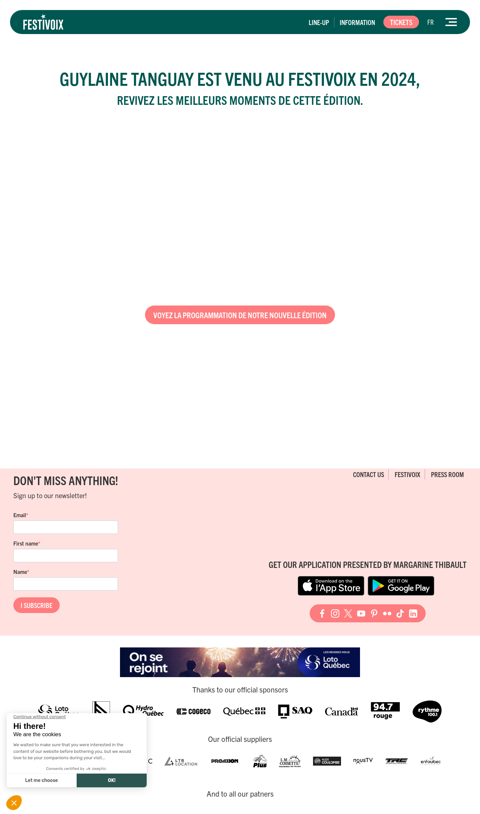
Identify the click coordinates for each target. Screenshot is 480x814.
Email (19, 515)
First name (25, 543)
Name (20, 571)
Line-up (319, 22)
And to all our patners (240, 793)
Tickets (401, 21)
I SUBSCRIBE (36, 605)
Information (357, 22)
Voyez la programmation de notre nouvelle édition (240, 315)
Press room (447, 474)
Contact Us (368, 474)
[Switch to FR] (430, 22)
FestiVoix (407, 474)
